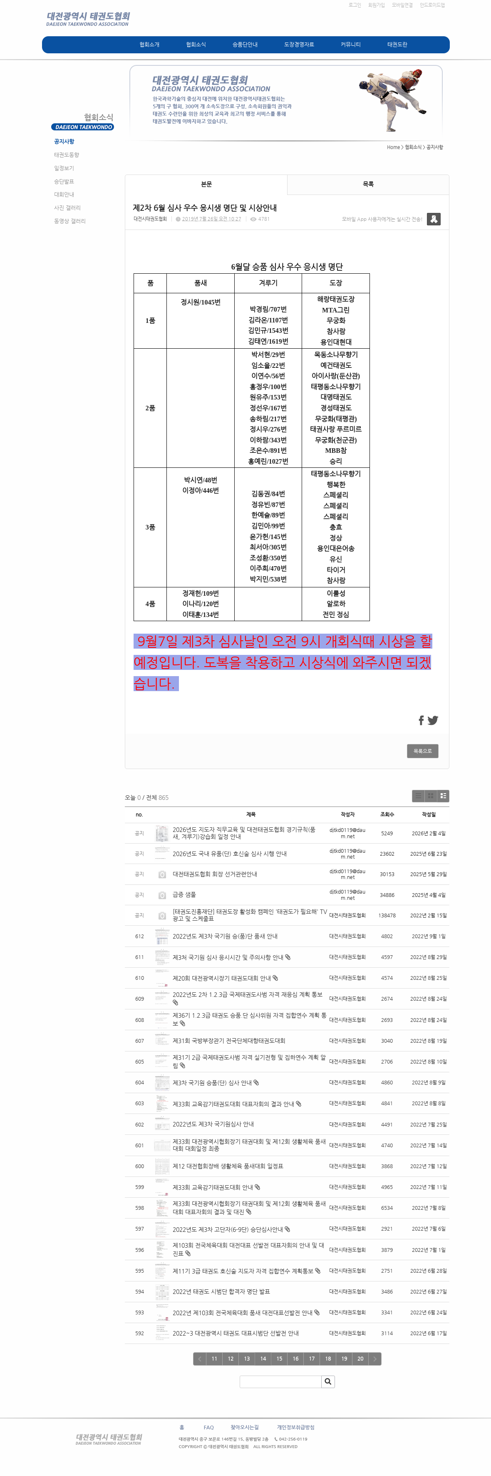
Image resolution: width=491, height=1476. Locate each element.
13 (247, 1358)
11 (214, 1358)
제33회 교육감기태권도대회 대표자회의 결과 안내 (233, 1104)
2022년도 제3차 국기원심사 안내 (213, 1124)
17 (312, 1358)
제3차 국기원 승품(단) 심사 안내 (212, 1082)
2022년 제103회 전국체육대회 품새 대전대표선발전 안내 (242, 1312)
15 (279, 1358)
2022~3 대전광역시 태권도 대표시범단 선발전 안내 (236, 1333)
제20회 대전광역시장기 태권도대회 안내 (222, 978)
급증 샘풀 (185, 894)
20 (360, 1358)
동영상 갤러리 (70, 221)
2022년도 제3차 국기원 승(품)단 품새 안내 (225, 936)
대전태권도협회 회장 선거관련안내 (215, 874)
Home (393, 147)
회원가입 (376, 5)
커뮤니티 (351, 44)
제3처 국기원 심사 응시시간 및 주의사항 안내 (228, 957)
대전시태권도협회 (150, 219)
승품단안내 (245, 44)
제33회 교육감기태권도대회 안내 (213, 1187)
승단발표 (64, 181)
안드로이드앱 (432, 5)
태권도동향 (66, 155)
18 (328, 1358)
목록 (368, 184)
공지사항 (64, 141)
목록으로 (423, 751)
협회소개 (149, 44)
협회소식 (196, 44)
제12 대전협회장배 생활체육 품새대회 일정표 (228, 1166)
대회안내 (64, 194)
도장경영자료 (299, 44)
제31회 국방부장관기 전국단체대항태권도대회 (229, 1040)
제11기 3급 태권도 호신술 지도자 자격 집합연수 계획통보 (243, 1271)
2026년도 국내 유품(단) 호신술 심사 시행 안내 (230, 853)
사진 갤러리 (67, 208)
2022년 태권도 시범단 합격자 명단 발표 (221, 1291)
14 (263, 1358)
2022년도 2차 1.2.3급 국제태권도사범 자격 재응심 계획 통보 (247, 994)
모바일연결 (402, 5)
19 (344, 1358)
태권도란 (397, 44)
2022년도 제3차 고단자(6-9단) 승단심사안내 (228, 1229)
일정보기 (64, 168)
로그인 (355, 5)
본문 (206, 184)
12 (230, 1358)
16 (295, 1358)
